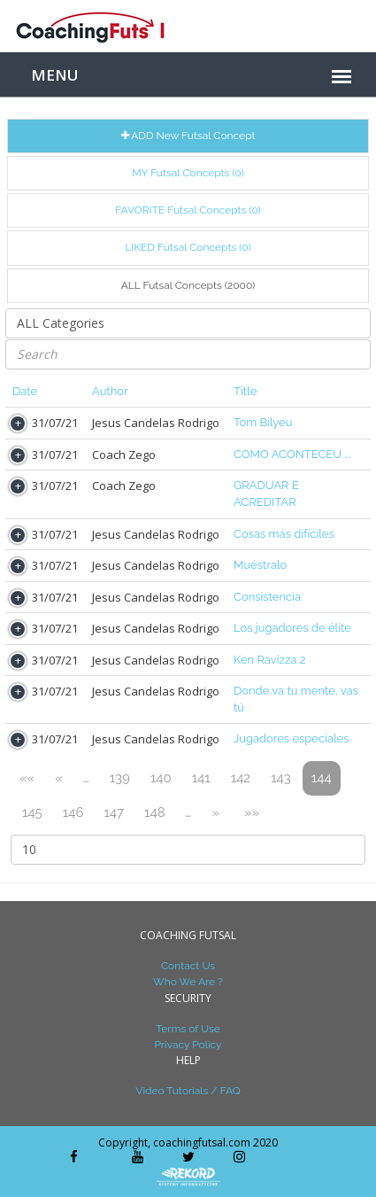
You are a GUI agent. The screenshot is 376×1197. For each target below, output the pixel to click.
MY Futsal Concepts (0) (188, 173)
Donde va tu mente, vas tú (296, 699)
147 (114, 812)
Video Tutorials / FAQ (188, 1090)
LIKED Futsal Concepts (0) (187, 247)
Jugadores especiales (291, 738)
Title (245, 391)
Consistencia (267, 596)
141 (201, 778)
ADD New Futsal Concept (188, 135)
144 (321, 778)
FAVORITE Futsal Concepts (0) (188, 210)
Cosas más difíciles (284, 533)
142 (240, 778)
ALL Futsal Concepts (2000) (188, 285)
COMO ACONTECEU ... (292, 454)
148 (154, 812)
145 (32, 812)
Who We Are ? (188, 981)
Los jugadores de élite (292, 627)
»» (251, 812)
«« (27, 778)
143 (281, 778)
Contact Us (188, 966)
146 (73, 812)
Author (110, 391)
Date (24, 391)
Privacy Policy (187, 1044)
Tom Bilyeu (263, 422)
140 (161, 778)
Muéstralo (260, 564)
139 (120, 778)
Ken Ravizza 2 (269, 659)
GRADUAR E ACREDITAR (266, 493)
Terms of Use (188, 1028)
